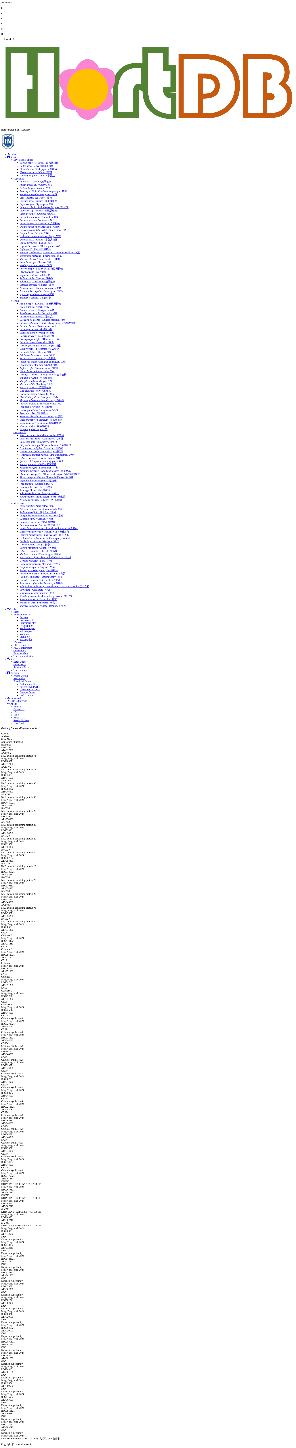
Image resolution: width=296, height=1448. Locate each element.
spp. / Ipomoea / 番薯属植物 (38, 239)
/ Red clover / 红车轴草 (41, 500)
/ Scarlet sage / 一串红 (39, 493)
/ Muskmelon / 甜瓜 (37, 342)
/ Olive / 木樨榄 (35, 390)
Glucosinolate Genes (30, 689)
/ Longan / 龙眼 (40, 345)
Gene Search (19, 664)
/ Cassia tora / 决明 (35, 589)
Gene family (19, 650)
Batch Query (19, 661)
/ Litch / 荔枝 (37, 371)
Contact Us (19, 709)
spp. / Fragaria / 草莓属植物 (38, 365)
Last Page (34, 1438)
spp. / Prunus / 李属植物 (36, 407)
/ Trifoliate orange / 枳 (40, 403)
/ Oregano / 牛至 (37, 567)
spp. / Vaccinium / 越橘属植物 (40, 423)
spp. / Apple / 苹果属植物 (36, 378)
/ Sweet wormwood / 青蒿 (41, 509)
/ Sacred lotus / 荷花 (39, 467)
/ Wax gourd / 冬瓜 (38, 194)
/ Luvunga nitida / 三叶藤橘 (43, 374)
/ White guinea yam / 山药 (43, 230)
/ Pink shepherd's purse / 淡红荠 (44, 207)
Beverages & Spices (23, 159)
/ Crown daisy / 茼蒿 (40, 236)
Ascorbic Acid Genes (30, 686)
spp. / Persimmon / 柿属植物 (39, 348)
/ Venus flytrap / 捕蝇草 (41, 451)
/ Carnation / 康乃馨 (41, 448)
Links (16, 715)
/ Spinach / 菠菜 (37, 284)
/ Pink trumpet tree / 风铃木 (48, 454)
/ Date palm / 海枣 (39, 397)
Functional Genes (22, 681)
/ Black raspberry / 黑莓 (41, 416)
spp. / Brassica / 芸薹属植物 (38, 201)
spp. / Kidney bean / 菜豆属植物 (41, 268)
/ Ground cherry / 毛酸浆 (42, 400)
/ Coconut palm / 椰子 (38, 336)
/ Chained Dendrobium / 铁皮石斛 (49, 528)
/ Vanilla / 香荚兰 (37, 175)
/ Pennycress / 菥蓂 (37, 602)
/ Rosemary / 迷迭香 (41, 583)
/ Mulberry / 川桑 (36, 384)
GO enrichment (21, 645)
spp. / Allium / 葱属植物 (35, 181)
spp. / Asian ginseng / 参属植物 (39, 570)
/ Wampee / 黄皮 (37, 332)
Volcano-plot (26, 631)
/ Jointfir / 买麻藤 (38, 547)
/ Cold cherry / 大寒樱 (41, 438)
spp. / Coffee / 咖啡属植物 (36, 166)
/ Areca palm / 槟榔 (37, 506)
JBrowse (17, 642)
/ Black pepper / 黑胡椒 (38, 169)
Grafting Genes (27, 692)
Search (12, 659)
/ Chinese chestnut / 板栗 (43, 319)
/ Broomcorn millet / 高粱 (42, 573)
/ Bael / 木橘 (34, 307)
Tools (11, 609)
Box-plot (24, 617)
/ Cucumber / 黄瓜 (37, 220)
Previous (15, 1438)
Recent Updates (21, 720)
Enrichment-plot (28, 623)
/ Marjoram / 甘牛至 (40, 564)
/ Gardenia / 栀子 (39, 541)
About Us (18, 706)
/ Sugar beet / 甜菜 (36, 197)
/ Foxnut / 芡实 (34, 233)
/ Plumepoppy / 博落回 (40, 554)
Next (27, 1438)
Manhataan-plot (27, 628)
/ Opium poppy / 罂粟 (41, 577)
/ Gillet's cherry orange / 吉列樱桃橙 (48, 323)
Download (14, 698)
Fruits (16, 300)
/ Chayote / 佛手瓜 (36, 278)
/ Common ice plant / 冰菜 (50, 252)
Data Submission (17, 701)
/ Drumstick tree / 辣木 (40, 259)
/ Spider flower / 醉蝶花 (42, 496)
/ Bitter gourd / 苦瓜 (41, 255)
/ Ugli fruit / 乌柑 (38, 512)
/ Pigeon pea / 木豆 (36, 204)
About (12, 704)
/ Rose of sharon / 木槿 (40, 458)
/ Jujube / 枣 (34, 429)
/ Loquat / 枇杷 (37, 355)
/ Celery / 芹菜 (36, 184)
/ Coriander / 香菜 (39, 217)
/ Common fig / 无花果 (38, 358)
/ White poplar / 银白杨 (38, 480)
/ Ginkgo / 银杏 (35, 544)
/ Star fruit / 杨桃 (38, 313)
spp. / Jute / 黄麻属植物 (37, 522)
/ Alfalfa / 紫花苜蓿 (38, 464)
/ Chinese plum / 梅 (36, 483)
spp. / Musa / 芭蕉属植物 (35, 387)
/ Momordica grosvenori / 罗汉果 (46, 596)
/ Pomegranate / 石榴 (39, 410)
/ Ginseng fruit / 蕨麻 (40, 580)
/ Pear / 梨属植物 (34, 413)
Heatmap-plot (26, 625)
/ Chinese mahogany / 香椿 (40, 288)
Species (12, 157)
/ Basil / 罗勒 (36, 560)
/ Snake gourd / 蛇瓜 (41, 291)
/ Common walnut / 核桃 (39, 368)
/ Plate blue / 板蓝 (38, 599)
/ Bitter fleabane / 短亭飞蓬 (44, 535)
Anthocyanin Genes (29, 684)
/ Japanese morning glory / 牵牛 (42, 461)
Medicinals (18, 503)
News (16, 717)
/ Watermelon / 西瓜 (38, 326)
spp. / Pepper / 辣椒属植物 (38, 210)
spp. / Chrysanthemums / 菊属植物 (45, 445)
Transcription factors (23, 656)
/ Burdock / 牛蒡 (35, 188)
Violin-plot (25, 636)
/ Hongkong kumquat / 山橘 (43, 361)
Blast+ (16, 612)
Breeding (13, 673)
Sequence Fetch (21, 667)
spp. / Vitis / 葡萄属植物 (34, 426)
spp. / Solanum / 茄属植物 (37, 281)
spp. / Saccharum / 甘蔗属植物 (41, 419)
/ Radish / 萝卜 (36, 275)
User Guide (19, 723)
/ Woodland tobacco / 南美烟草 (45, 471)
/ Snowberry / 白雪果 (38, 442)
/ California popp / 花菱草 (45, 538)
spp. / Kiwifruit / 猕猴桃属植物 (40, 303)
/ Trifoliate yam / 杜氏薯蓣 (44, 531)
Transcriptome (20, 670)
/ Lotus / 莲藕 (36, 262)
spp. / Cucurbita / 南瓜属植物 (40, 223)
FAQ (15, 712)
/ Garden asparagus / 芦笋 (43, 191)
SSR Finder (19, 678)
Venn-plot (24, 634)
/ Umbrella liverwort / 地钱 (45, 557)
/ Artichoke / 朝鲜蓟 (40, 226)
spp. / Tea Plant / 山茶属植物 (39, 162)
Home (11, 154)
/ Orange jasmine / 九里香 (43, 606)
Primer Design (20, 675)
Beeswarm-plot (27, 620)
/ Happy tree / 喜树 (41, 515)
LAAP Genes (26, 695)
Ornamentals (19, 432)
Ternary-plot (26, 639)
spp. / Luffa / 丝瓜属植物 (35, 249)
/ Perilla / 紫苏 (36, 265)
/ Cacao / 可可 (36, 172)
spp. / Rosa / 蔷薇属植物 (35, 490)
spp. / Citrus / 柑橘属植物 (36, 329)
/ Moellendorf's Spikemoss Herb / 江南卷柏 (54, 586)
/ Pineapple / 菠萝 (37, 310)
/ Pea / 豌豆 (33, 272)
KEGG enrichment (22, 647)
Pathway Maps (20, 653)
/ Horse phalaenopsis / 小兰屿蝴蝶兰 (50, 474)
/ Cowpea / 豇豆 (37, 294)
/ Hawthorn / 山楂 (40, 339)
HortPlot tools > (21, 614)
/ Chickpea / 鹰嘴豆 (38, 214)
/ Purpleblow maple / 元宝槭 (42, 435)
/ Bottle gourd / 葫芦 (40, 246)
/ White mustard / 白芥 (37, 593)
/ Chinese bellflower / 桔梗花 (46, 477)
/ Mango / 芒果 (36, 381)
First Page (6, 1438)
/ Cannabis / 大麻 (36, 518)
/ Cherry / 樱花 (36, 487)
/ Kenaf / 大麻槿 (38, 551)
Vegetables (18, 178)
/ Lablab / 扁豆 (36, 243)
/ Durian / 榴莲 (36, 352)
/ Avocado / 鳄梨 (37, 394)
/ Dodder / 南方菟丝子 (40, 525)
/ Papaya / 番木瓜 (36, 316)
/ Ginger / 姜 (35, 297)
